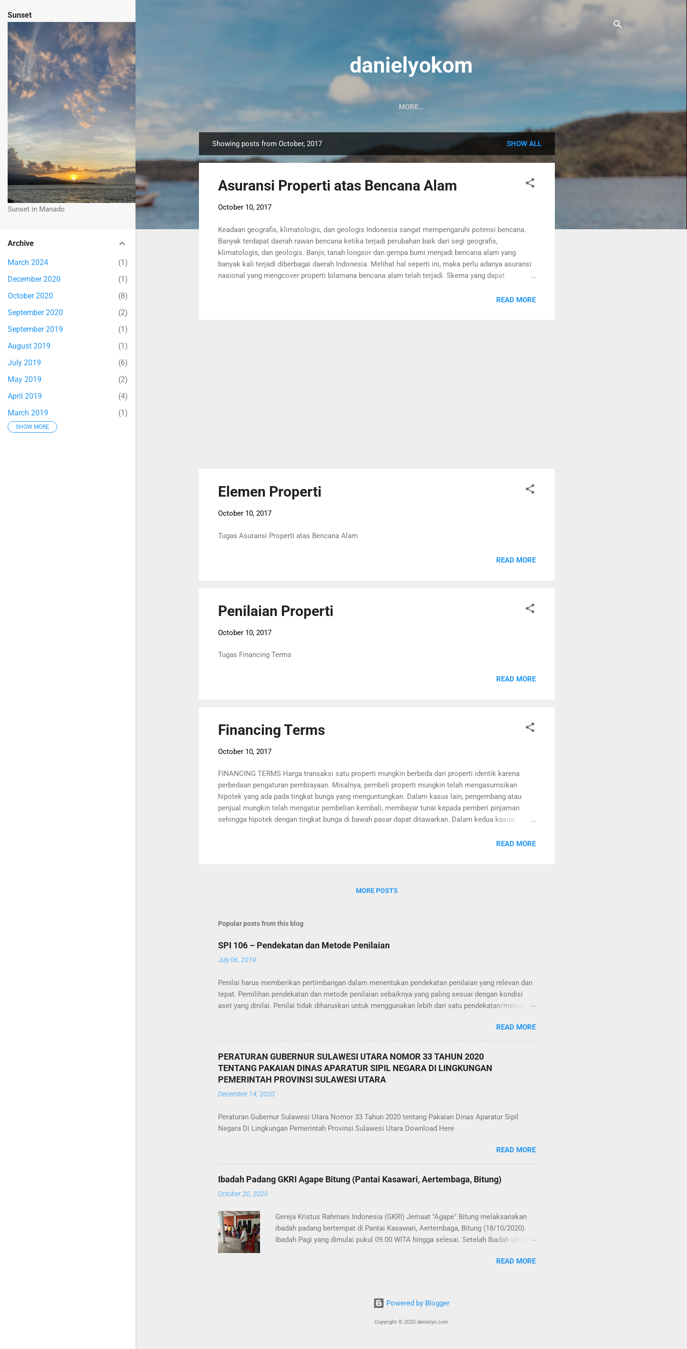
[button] (530, 186)
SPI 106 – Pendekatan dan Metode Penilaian (304, 947)
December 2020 (34, 279)
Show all (524, 145)
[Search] (618, 26)
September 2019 (35, 329)
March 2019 (28, 412)
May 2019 (25, 379)
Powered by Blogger (411, 1305)
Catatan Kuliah (469, 107)
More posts (377, 892)
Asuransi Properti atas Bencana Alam (337, 187)
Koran (410, 107)
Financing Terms (271, 731)
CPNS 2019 (362, 107)
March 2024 (28, 262)
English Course (544, 107)
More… (603, 107)
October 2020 (30, 295)
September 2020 (35, 312)
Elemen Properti (270, 493)
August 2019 (29, 346)
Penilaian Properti (275, 613)
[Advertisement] (593, 277)
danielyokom (411, 65)
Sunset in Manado (292, 107)
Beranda (224, 107)
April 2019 (25, 396)
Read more (516, 301)
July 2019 (24, 362)
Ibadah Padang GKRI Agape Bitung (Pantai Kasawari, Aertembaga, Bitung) (359, 1181)
